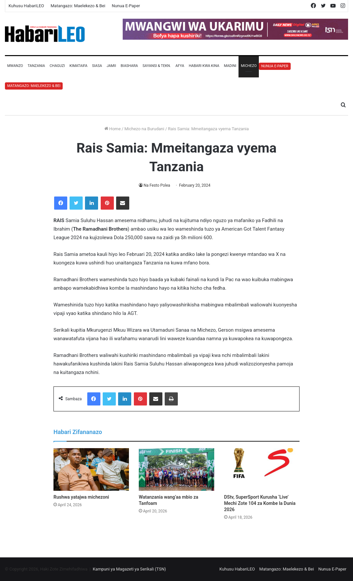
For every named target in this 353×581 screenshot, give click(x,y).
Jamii (111, 66)
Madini (230, 66)
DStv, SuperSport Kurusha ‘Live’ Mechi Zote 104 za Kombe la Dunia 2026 (260, 503)
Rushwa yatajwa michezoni (81, 497)
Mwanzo (15, 66)
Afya (180, 66)
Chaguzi (57, 66)
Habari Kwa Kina (204, 66)
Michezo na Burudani (144, 128)
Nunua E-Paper (126, 5)
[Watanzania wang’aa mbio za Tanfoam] (176, 469)
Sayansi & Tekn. (156, 66)
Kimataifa (79, 66)
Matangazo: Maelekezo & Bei (78, 5)
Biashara (129, 66)
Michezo (249, 66)
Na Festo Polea (157, 185)
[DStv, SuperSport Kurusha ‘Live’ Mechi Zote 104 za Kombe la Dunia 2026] (262, 469)
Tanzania (36, 66)
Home (112, 128)
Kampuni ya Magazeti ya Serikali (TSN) (129, 569)
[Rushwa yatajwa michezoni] (91, 469)
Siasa (97, 66)
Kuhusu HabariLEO (26, 5)
